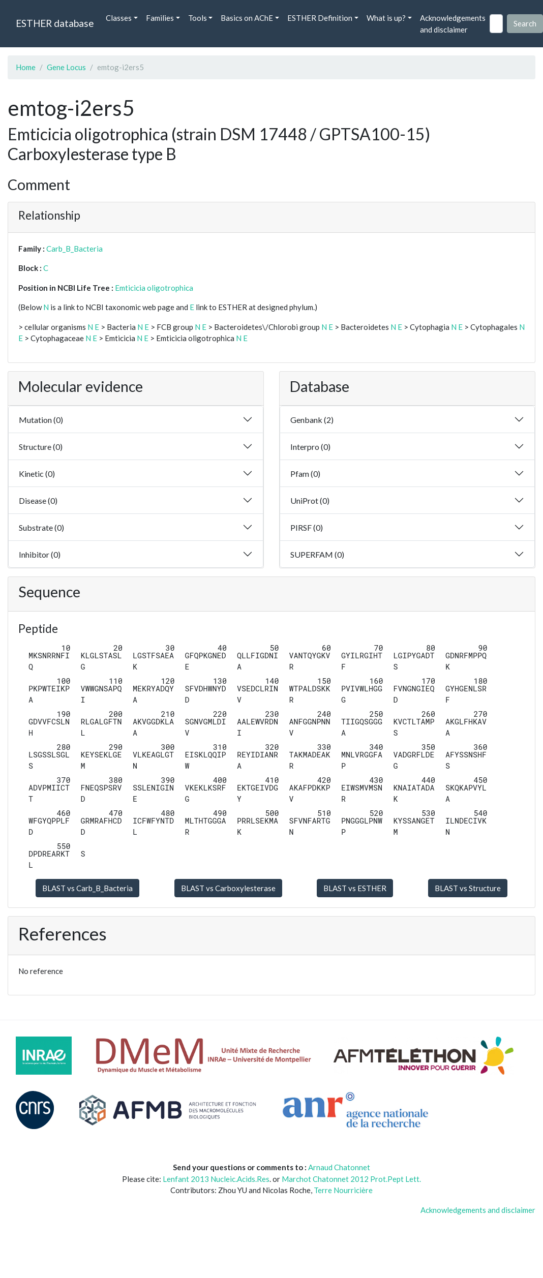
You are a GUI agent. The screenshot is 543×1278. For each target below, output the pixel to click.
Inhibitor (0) (40, 554)
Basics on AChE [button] (247, 17)
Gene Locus (66, 67)
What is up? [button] (386, 17)
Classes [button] (119, 17)
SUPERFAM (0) (317, 554)
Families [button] (160, 17)
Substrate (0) (41, 527)
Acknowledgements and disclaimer (453, 23)
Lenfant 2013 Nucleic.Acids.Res (216, 1178)
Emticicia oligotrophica (154, 287)
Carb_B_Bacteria (74, 248)
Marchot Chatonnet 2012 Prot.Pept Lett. (351, 1178)
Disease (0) (38, 500)
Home (26, 67)
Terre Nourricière (343, 1190)
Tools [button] (197, 17)
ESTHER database (55, 23)
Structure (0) (41, 446)
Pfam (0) (305, 473)
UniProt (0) (309, 500)
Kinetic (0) (37, 473)
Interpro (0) (310, 446)
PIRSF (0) (306, 527)
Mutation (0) (41, 419)
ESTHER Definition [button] (319, 17)
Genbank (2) (312, 419)
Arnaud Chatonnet (339, 1167)
